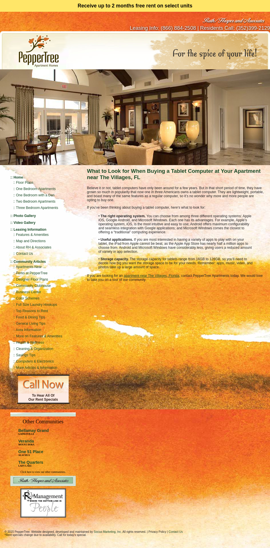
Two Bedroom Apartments (35, 201)
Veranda (26, 442)
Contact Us (24, 254)
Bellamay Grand (33, 431)
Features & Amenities (32, 235)
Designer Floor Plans (32, 279)
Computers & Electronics (35, 361)
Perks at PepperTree (31, 273)
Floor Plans (24, 183)
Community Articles (29, 262)
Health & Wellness (30, 342)
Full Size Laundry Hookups (36, 305)
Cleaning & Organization (34, 349)
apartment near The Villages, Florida (151, 276)
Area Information (28, 330)
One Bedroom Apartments (36, 189)
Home (18, 177)
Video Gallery (24, 223)
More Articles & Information (36, 368)
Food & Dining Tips (30, 317)
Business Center (28, 292)
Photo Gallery (24, 216)
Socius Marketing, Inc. (108, 531)
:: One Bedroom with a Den (34, 195)
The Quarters (30, 462)
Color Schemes (27, 298)
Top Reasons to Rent (32, 311)
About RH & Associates (33, 247)
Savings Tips (25, 355)
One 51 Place (30, 451)
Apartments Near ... (30, 267)
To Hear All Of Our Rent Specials (43, 398)
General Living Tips (30, 324)
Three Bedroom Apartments (37, 208)
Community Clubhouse (33, 286)
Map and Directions (30, 241)
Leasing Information (29, 230)
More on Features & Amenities (39, 336)
